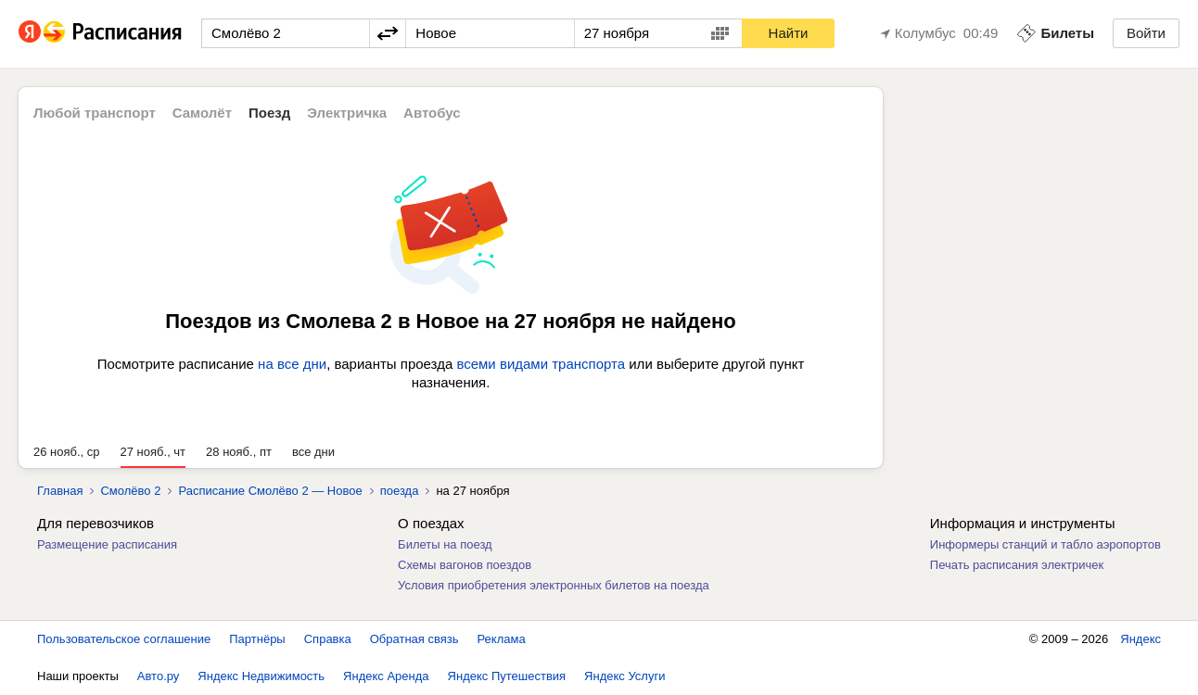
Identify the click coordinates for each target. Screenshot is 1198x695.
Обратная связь (414, 639)
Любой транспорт (94, 112)
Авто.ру (158, 676)
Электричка (347, 112)
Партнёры (257, 639)
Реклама (502, 639)
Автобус (432, 112)
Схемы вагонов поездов (464, 565)
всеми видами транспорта (540, 364)
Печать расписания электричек (1016, 565)
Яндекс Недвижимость (261, 676)
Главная (60, 491)
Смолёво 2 (130, 491)
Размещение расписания (107, 544)
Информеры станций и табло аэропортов (1045, 544)
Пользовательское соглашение (123, 639)
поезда (399, 491)
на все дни (292, 364)
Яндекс (1140, 639)
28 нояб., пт (239, 452)
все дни (313, 452)
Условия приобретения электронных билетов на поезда (553, 585)
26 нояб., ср (66, 452)
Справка (327, 639)
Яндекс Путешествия (507, 676)
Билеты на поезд (445, 544)
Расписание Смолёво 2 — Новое (270, 491)
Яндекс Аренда (385, 676)
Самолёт (202, 112)
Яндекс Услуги (624, 676)
